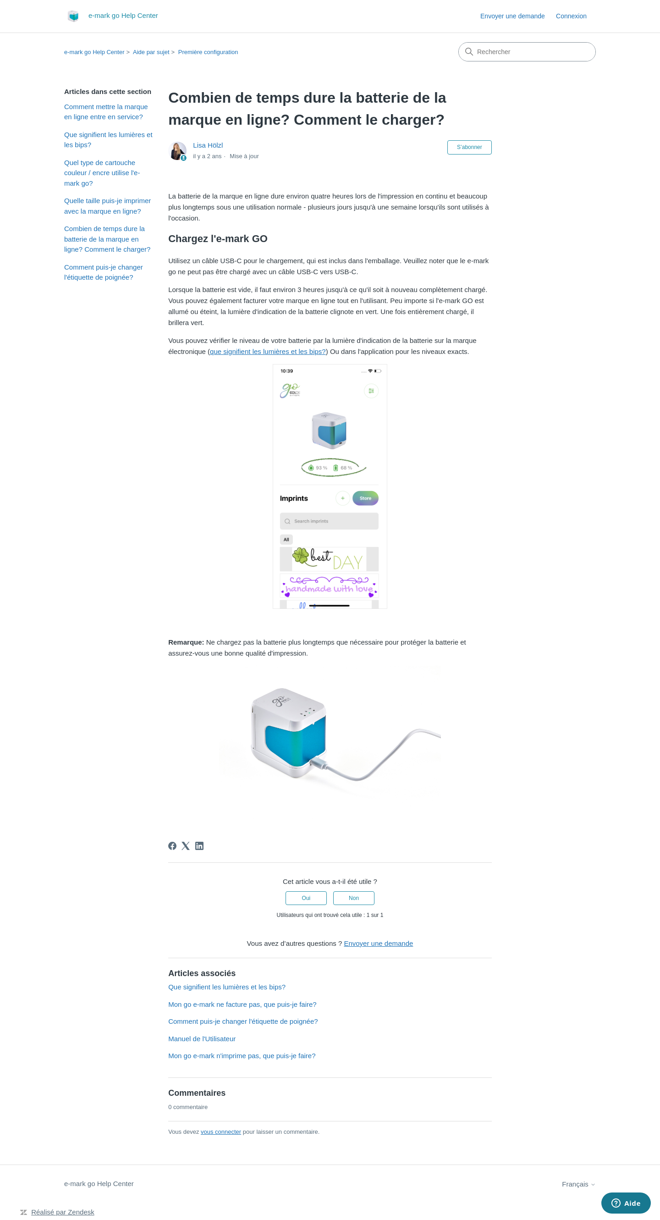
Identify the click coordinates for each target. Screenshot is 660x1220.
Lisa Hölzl (208, 145)
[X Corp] (186, 846)
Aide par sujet (151, 52)
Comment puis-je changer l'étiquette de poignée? (103, 272)
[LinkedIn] (199, 846)
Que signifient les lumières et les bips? (108, 140)
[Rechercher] (527, 52)
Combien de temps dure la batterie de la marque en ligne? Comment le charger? (107, 239)
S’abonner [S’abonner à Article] (469, 147)
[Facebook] (172, 846)
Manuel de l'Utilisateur (202, 1039)
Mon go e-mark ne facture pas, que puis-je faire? (242, 1004)
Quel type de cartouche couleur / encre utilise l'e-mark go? (102, 173)
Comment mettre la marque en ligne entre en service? (106, 112)
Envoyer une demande (512, 16)
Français (579, 1184)
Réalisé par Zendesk (62, 1212)
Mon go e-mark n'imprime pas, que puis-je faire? (241, 1056)
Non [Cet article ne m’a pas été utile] (354, 898)
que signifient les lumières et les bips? (268, 351)
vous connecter (221, 1131)
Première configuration (208, 52)
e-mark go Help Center (94, 52)
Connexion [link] (571, 16)
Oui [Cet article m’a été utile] (306, 898)
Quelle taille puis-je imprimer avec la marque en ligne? (107, 206)
